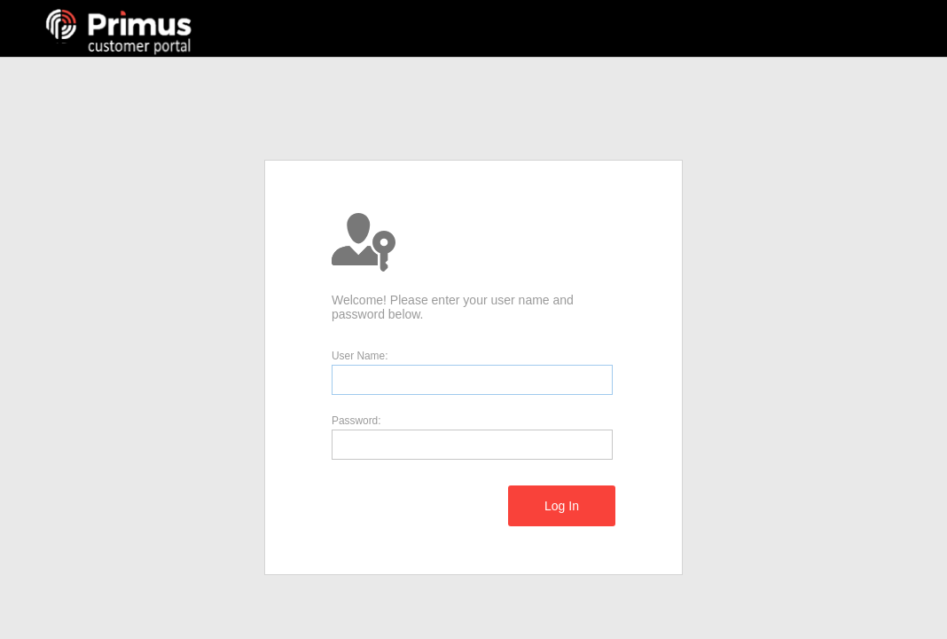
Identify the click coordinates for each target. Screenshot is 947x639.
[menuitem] (562, 505)
